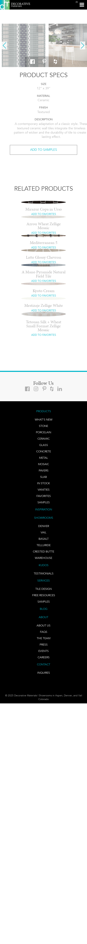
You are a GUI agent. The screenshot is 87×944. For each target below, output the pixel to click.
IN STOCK (43, 483)
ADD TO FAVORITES (43, 214)
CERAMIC (43, 439)
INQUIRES (43, 673)
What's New (43, 419)
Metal (43, 458)
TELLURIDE (44, 545)
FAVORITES (43, 496)
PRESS (44, 644)
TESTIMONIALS (43, 573)
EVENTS (43, 651)
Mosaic (43, 464)
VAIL (43, 532)
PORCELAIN (43, 432)
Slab (43, 477)
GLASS (43, 445)
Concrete (43, 451)
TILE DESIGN (43, 589)
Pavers (43, 470)
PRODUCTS (43, 411)
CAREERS (44, 657)
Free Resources (43, 595)
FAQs (43, 632)
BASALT (44, 539)
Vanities (44, 489)
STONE (43, 426)
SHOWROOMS (43, 518)
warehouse (43, 558)
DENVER (43, 526)
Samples (43, 502)
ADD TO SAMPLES (43, 150)
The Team (43, 638)
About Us (43, 625)
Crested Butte (43, 551)
